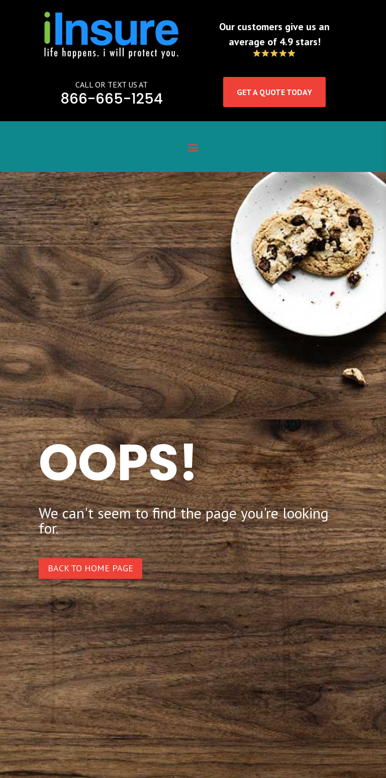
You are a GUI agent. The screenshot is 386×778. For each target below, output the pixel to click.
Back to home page (90, 568)
